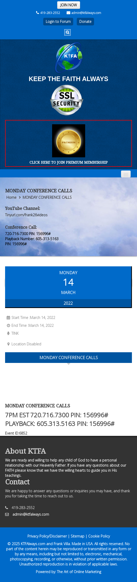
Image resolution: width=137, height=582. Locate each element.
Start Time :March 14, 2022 (30, 317)
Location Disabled (23, 344)
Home (11, 197)
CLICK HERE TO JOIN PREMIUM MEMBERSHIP (68, 162)
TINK (12, 333)
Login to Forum (58, 21)
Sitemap (77, 536)
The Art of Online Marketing (79, 571)
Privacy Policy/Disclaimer (47, 536)
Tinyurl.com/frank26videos (26, 214)
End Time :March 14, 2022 (29, 325)
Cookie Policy (99, 536)
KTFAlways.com (33, 543)
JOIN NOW (68, 5)
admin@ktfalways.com (84, 13)
